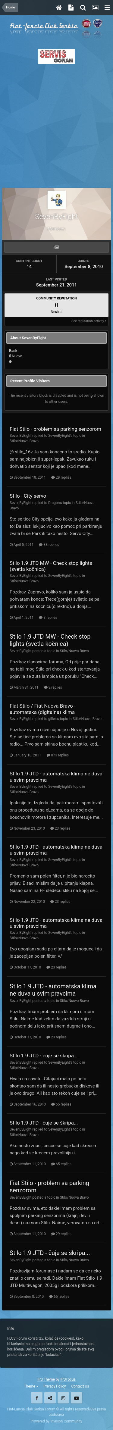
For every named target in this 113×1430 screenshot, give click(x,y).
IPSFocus (67, 1379)
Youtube (76, 1397)
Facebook (36, 1397)
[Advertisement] (56, 123)
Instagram (63, 1397)
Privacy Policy (55, 1386)
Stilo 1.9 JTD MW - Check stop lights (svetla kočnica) (50, 640)
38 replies (49, 545)
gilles (52, 719)
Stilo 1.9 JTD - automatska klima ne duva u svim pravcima (53, 990)
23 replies (60, 828)
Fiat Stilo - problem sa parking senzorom (55, 429)
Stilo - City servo (28, 496)
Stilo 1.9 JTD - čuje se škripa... (44, 1056)
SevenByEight (20, 435)
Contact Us (80, 1386)
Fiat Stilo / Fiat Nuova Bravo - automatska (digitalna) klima (43, 709)
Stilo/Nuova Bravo (24, 441)
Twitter (50, 1397)
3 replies (48, 617)
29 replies (61, 477)
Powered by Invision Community (56, 1421)
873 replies (58, 755)
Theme (31, 1386)
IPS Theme (46, 1379)
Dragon (54, 503)
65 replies (61, 1104)
